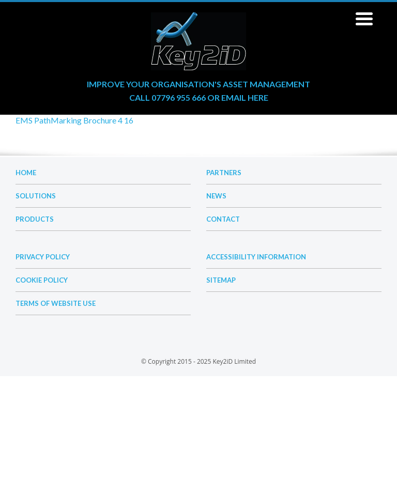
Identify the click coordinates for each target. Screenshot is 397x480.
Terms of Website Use (56, 303)
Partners (223, 172)
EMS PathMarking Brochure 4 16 (74, 120)
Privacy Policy (43, 257)
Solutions (36, 196)
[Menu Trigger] (364, 18)
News (216, 196)
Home (26, 172)
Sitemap (221, 280)
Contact (223, 219)
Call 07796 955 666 (167, 97)
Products (35, 219)
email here (244, 97)
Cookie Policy (42, 280)
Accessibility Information (256, 257)
